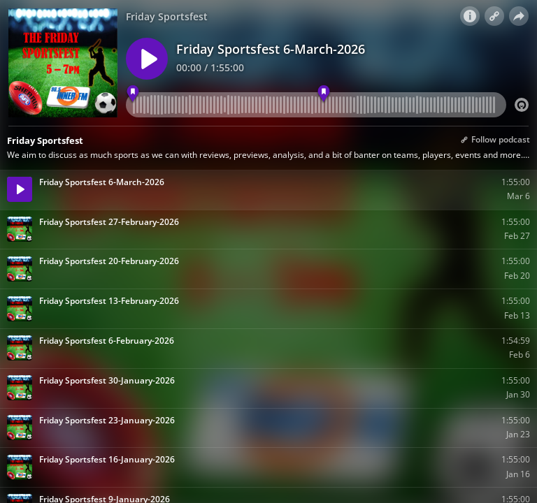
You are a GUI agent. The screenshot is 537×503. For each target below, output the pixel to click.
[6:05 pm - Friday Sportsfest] (324, 94)
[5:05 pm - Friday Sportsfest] (133, 94)
